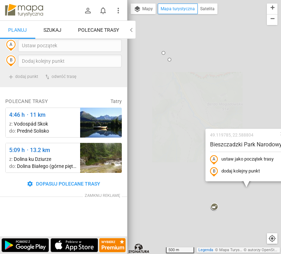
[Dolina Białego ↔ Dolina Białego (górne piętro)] (101, 172)
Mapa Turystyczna (235, 250)
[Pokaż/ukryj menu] (118, 10)
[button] (172, 144)
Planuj (17, 30)
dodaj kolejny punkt (192, 108)
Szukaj (52, 30)
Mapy (143, 9)
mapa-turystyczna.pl (24, 10)
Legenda (205, 250)
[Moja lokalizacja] (272, 238)
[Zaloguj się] (88, 10)
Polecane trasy (98, 30)
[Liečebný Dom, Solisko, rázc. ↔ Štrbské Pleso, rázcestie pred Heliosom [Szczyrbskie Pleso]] (101, 137)
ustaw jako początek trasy (199, 96)
